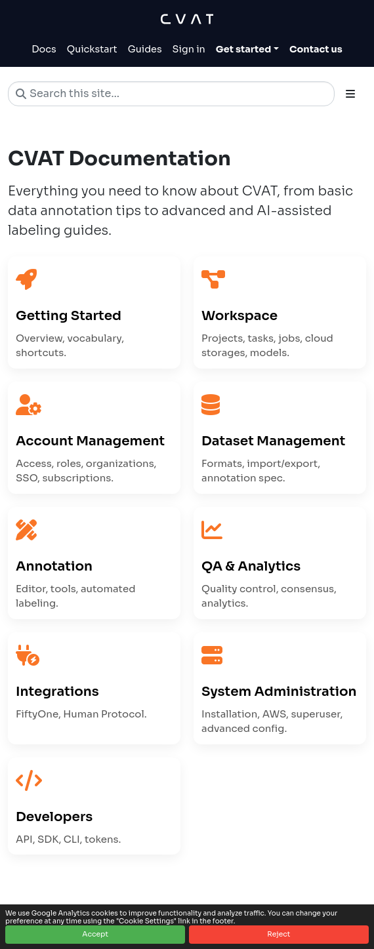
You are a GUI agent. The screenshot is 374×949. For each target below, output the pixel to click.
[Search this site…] (171, 93)
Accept (95, 934)
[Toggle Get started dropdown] (247, 49)
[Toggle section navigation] (350, 94)
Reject (278, 934)
